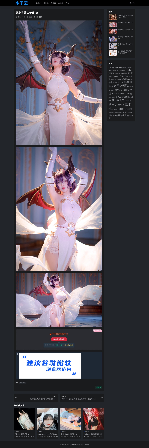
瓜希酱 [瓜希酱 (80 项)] (113, 97)
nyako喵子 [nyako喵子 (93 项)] (123, 70)
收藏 (98, 387)
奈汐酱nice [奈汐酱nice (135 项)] (125, 79)
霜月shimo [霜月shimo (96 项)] (114, 115)
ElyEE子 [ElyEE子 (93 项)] (121, 67)
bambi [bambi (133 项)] (111, 67)
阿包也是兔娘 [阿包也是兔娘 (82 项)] (112, 112)
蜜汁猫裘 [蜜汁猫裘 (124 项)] (121, 105)
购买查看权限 (59, 339)
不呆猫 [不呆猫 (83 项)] (110, 76)
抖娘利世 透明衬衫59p (22, 434)
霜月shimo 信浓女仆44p (125, 45)
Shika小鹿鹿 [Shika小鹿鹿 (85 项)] (118, 73)
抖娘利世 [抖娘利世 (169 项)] (128, 82)
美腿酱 (31, 17)
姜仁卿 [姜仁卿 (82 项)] (114, 82)
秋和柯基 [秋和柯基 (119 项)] (128, 100)
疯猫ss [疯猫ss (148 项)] (118, 97)
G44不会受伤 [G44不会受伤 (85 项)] (128, 67)
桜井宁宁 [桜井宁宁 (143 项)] (118, 90)
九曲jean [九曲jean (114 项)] (116, 76)
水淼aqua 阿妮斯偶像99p (125, 37)
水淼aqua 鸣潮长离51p (125, 30)
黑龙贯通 (22, 383)
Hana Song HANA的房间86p (47, 435)
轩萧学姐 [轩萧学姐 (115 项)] (115, 109)
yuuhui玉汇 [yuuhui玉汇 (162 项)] (127, 73)
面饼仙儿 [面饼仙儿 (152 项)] (122, 115)
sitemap (86, 444)
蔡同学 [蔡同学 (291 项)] (113, 104)
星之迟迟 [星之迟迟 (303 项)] (122, 86)
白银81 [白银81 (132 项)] (124, 97)
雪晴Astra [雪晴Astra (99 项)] (119, 113)
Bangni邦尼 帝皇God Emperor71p (125, 16)
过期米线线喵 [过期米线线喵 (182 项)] (125, 109)
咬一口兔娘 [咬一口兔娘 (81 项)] (118, 79)
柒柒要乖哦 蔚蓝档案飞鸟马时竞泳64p (125, 52)
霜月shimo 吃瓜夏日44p (69, 434)
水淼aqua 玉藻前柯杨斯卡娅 (93, 435)
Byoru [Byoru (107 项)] (117, 67)
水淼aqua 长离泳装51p (125, 22)
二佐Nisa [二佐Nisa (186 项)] (123, 76)
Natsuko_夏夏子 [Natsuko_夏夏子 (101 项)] (114, 70)
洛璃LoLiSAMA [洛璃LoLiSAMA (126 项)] (123, 94)
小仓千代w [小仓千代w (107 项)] (119, 82)
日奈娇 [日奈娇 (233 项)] (112, 85)
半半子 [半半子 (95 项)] (113, 79)
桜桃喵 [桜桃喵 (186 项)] (126, 89)
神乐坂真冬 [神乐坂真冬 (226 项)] (118, 100)
